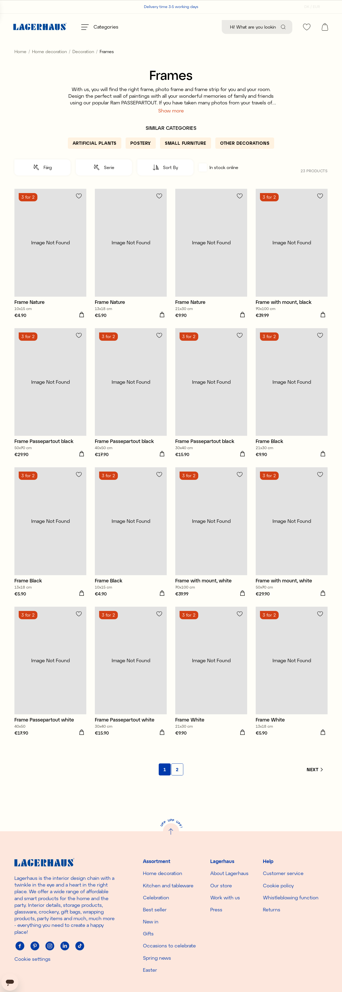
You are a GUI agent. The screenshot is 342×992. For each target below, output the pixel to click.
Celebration (156, 897)
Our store (221, 885)
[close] (338, 44)
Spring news (157, 958)
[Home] (40, 27)
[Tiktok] (79, 946)
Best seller (155, 909)
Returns (271, 909)
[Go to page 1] (165, 781)
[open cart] (325, 27)
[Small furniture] (185, 155)
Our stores (22, 7)
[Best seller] (151, 27)
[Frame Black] (292, 405)
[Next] (315, 781)
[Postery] (141, 155)
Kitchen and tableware (168, 885)
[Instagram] (49, 946)
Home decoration (49, 63)
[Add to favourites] (78, 208)
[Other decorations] (244, 155)
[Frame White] (211, 684)
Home (20, 63)
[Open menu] (99, 27)
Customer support (53, 7)
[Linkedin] (64, 946)
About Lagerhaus (229, 873)
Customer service (283, 873)
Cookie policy (278, 885)
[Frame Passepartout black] (50, 405)
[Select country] (310, 6)
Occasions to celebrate (169, 946)
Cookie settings (32, 959)
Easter (150, 970)
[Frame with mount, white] (211, 544)
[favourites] (306, 27)
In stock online (218, 179)
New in (150, 921)
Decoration (83, 63)
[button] (42, 179)
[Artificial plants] (95, 155)
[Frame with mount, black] (292, 266)
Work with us (225, 897)
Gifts (148, 933)
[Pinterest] (34, 946)
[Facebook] (19, 946)
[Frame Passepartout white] (50, 684)
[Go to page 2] (177, 781)
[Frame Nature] (50, 266)
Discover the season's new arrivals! (171, 46)
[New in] (197, 27)
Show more (171, 123)
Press (216, 909)
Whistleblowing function (290, 897)
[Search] (283, 27)
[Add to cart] (81, 327)
